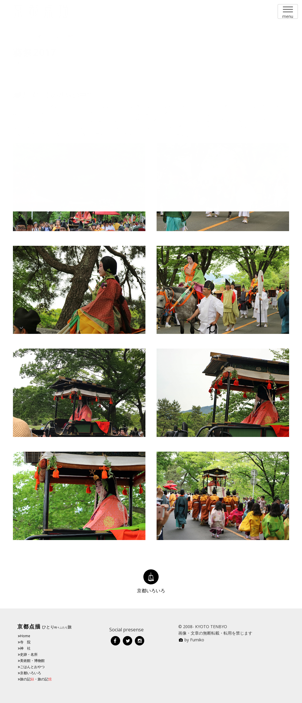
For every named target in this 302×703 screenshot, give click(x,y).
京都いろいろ (29, 672)
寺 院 (24, 642)
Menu (288, 9)
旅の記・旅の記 (35, 679)
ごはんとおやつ (31, 666)
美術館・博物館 (31, 660)
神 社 (24, 648)
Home (24, 635)
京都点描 (29, 626)
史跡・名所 (28, 654)
